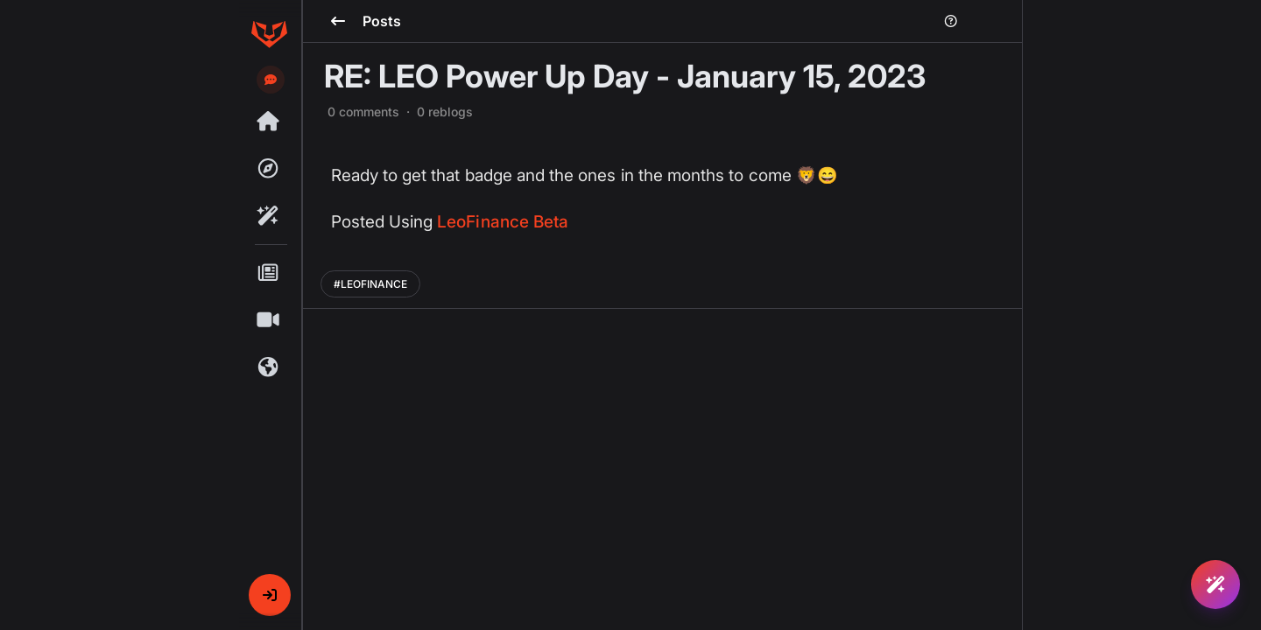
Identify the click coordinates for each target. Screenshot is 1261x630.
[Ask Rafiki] (1215, 584)
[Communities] (269, 367)
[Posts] (269, 273)
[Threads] (269, 122)
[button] (270, 595)
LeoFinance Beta (502, 222)
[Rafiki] (269, 216)
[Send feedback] (271, 80)
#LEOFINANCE (370, 283)
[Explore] (269, 169)
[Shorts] (269, 320)
